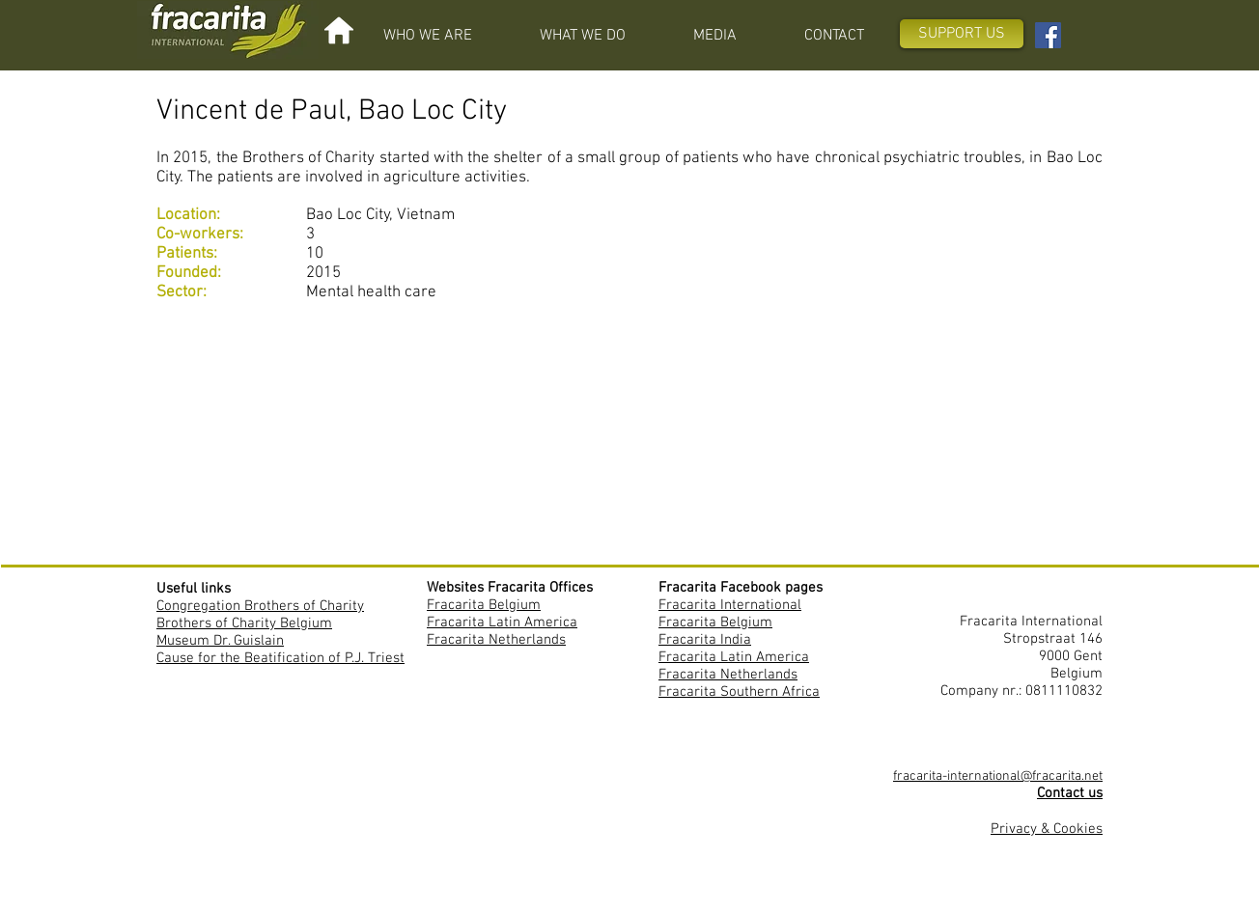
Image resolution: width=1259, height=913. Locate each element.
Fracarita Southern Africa (739, 692)
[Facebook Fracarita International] (1048, 35)
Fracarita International (729, 605)
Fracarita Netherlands (496, 640)
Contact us (1070, 793)
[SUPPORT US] (961, 33)
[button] (428, 35)
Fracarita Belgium (484, 605)
